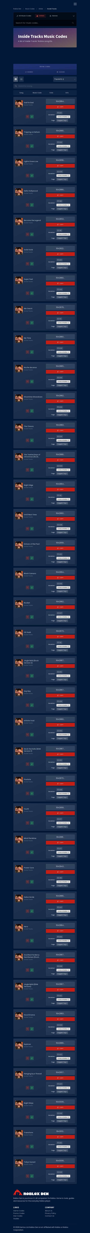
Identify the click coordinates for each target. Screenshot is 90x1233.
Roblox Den (17, 9)
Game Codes (18, 1211)
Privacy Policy (50, 1213)
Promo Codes (18, 1213)
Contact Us (49, 1216)
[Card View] (21, 79)
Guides (16, 1218)
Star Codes (17, 1216)
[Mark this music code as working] (32, 116)
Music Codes (30, 9)
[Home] (16, 3)
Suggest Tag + (62, 120)
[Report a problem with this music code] (27, 116)
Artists (41, 9)
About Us (48, 1211)
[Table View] (15, 79)
